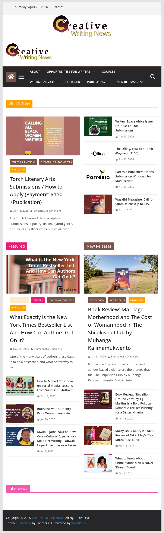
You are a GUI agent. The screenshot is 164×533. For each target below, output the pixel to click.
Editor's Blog (19, 300)
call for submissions (23, 162)
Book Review (97, 300)
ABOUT (35, 71)
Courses (108, 71)
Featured (72, 82)
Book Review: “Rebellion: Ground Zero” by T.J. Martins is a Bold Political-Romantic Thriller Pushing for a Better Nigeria (134, 403)
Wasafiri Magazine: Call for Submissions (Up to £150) (134, 201)
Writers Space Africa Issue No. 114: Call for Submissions (134, 125)
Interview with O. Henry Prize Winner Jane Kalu (54, 411)
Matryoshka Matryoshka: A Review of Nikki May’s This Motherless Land (134, 435)
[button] (92, 72)
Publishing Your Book (61, 300)
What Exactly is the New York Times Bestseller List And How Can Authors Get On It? (41, 328)
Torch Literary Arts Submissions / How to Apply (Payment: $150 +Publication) (36, 190)
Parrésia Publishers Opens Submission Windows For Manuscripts (134, 176)
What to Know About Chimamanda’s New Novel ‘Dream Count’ (134, 462)
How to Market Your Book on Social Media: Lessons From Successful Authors (55, 385)
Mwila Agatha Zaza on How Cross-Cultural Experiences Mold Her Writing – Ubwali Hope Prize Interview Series (56, 438)
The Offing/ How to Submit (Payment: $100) (134, 151)
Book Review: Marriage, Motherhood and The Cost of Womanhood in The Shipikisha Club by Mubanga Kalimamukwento (120, 328)
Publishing (96, 82)
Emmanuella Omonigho (48, 211)
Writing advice (42, 82)
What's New (18, 169)
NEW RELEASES (127, 82)
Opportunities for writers (68, 71)
